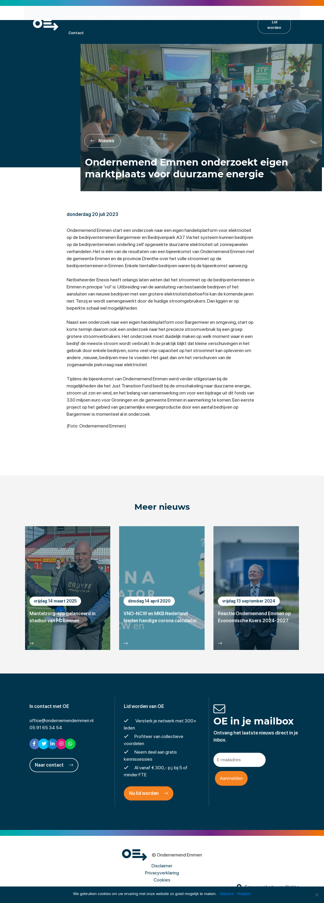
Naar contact (54, 765)
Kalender (111, 16)
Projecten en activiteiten (153, 16)
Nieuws (193, 16)
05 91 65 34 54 (45, 728)
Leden (86, 16)
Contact (72, 32)
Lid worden (277, 24)
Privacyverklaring (162, 873)
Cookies (162, 880)
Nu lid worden (148, 794)
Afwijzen (244, 894)
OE (67, 16)
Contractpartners (226, 16)
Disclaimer (162, 866)
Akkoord (227, 894)
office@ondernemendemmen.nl (61, 721)
